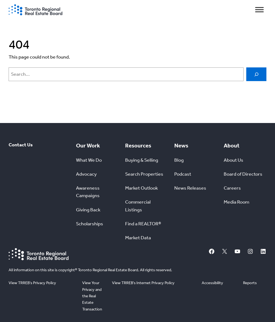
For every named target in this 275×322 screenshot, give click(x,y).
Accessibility (212, 282)
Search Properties (144, 174)
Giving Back (88, 210)
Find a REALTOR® (143, 224)
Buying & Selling (141, 160)
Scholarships (89, 224)
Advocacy (86, 174)
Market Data (138, 238)
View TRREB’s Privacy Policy (32, 282)
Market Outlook (141, 188)
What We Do (89, 160)
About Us (233, 160)
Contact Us (21, 145)
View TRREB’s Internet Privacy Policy (143, 282)
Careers (232, 188)
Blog (179, 160)
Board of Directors (243, 174)
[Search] (256, 74)
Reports (250, 282)
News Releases (190, 188)
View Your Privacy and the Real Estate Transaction (92, 295)
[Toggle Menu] (259, 9)
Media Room (236, 202)
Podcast (182, 174)
